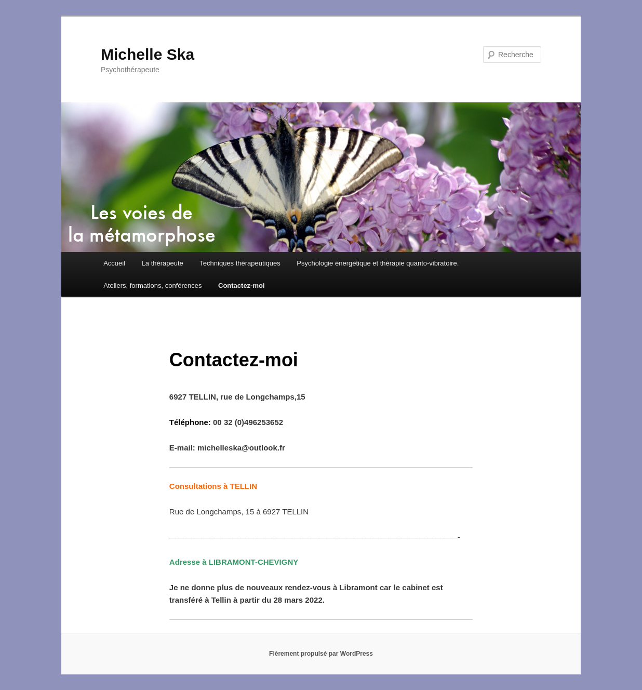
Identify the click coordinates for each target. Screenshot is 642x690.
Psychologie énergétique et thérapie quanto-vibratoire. (378, 263)
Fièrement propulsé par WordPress (321, 653)
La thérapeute (162, 263)
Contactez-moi (241, 285)
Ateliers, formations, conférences (152, 285)
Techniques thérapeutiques (239, 263)
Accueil (114, 263)
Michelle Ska (147, 54)
